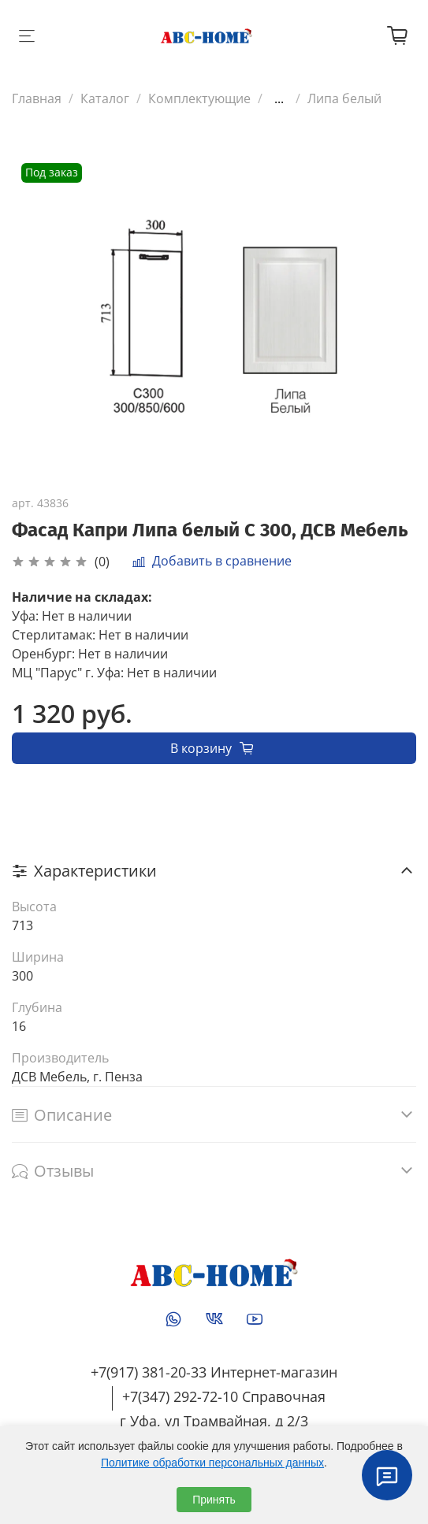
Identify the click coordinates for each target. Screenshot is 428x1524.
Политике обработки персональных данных (212, 1462)
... (279, 98)
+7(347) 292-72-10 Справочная (224, 1396)
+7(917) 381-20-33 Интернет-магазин (214, 1372)
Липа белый (344, 98)
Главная (36, 98)
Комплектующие (199, 98)
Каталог (104, 98)
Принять (214, 1499)
